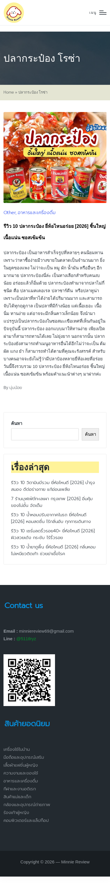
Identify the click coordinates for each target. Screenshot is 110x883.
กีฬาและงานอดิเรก (19, 789)
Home (8, 92)
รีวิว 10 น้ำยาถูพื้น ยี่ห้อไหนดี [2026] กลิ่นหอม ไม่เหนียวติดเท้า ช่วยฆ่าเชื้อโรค (53, 550)
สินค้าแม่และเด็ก (17, 797)
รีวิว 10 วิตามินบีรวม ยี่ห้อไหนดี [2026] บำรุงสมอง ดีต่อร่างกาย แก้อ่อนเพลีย (53, 486)
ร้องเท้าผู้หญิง (16, 812)
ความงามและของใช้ (20, 773)
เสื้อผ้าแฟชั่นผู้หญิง (20, 765)
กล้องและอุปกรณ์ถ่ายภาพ (26, 804)
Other (9, 212)
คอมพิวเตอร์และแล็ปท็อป (26, 820)
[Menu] (98, 13)
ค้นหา (16, 423)
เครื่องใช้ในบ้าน (16, 749)
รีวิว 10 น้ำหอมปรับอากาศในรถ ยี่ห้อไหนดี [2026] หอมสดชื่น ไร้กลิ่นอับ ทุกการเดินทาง (51, 518)
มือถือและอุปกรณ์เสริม (23, 757)
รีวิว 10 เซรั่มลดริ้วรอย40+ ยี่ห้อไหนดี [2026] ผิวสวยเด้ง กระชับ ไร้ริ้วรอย (53, 534)
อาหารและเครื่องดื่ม (37, 212)
